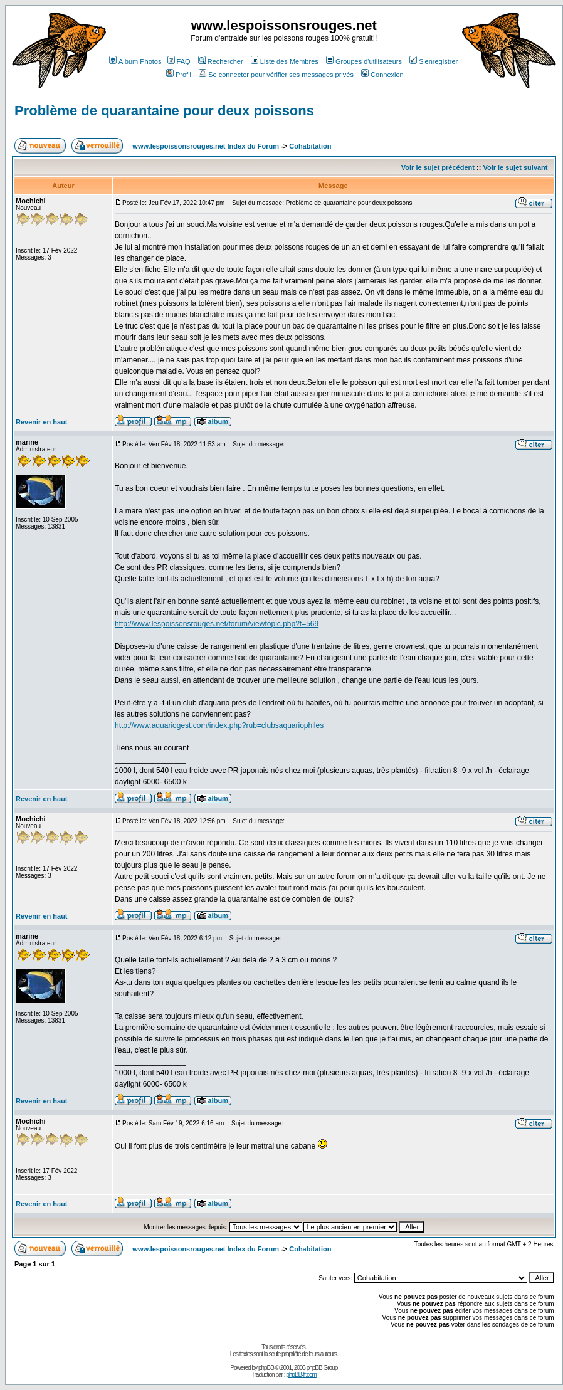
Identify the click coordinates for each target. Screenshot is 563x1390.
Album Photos (135, 61)
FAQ (179, 61)
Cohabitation (310, 146)
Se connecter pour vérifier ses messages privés (276, 74)
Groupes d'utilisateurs (364, 61)
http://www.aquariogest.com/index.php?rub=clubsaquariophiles (219, 725)
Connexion (382, 74)
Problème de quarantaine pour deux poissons (164, 110)
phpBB (266, 1367)
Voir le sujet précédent (438, 167)
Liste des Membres (284, 61)
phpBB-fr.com (301, 1374)
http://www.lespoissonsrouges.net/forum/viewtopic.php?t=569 (216, 623)
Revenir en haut (42, 422)
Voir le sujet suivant (515, 167)
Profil (178, 74)
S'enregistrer (433, 61)
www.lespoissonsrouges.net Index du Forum (205, 146)
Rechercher (220, 61)
